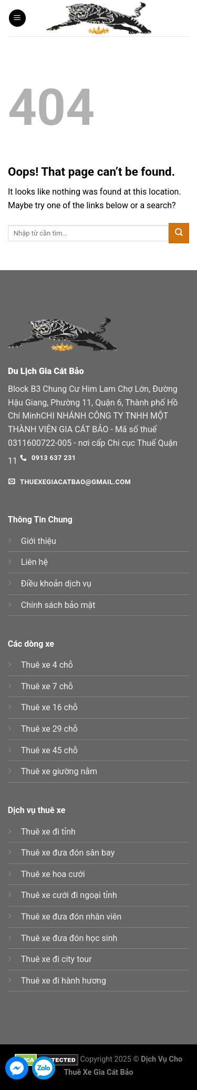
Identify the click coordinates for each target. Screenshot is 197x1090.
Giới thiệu (38, 541)
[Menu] (17, 18)
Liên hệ (34, 562)
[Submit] (179, 233)
